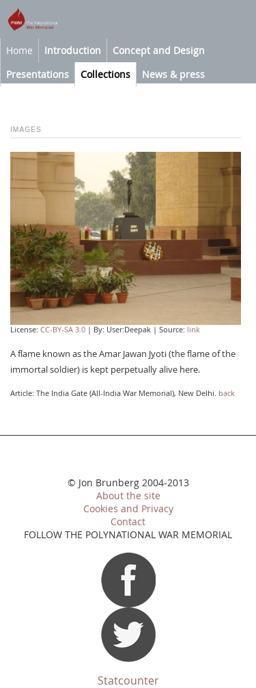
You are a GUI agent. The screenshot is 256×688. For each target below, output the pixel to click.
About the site (128, 496)
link (193, 329)
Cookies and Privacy (128, 509)
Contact (128, 522)
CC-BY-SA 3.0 (62, 329)
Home (19, 50)
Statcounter (128, 680)
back (226, 393)
